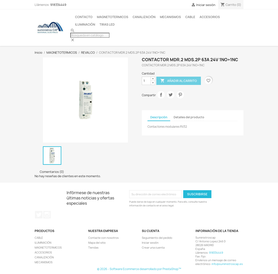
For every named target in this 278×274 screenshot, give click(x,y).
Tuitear (170, 94)
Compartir (161, 94)
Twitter (39, 214)
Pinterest (180, 94)
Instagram (47, 214)
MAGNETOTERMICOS (112, 17)
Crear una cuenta (153, 247)
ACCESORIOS (210, 17)
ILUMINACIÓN (85, 24)
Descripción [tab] (158, 117)
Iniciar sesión (150, 242)
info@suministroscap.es (227, 264)
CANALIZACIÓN (144, 17)
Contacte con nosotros (103, 238)
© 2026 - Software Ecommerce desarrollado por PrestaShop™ (139, 269)
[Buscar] (89, 35)
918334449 (58, 5)
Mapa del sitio (97, 242)
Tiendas (93, 247)
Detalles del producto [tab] (189, 117)
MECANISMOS (170, 17)
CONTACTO (84, 17)
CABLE (190, 17)
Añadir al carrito (178, 80)
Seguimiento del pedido (157, 238)
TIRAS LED (107, 24)
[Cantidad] (146, 81)
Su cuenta (150, 231)
